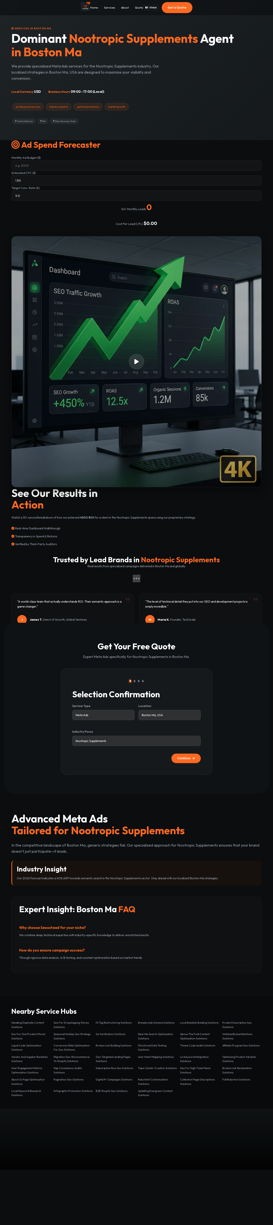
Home (94, 7)
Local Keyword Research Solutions (26, 1093)
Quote (139, 7)
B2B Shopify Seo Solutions (112, 1091)
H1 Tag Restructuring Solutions (114, 1022)
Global (151, 7)
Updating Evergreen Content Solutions (155, 1093)
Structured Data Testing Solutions (152, 1047)
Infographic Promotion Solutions (73, 1091)
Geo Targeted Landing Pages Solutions (113, 1059)
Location (144, 706)
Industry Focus (82, 731)
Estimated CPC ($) (23, 173)
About (125, 7)
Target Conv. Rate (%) (25, 188)
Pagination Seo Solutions (69, 1079)
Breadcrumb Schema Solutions (156, 1022)
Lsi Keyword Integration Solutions (194, 1059)
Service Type (81, 706)
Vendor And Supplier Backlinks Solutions (29, 1059)
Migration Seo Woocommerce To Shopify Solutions (72, 1059)
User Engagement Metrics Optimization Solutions (26, 1070)
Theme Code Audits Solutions (197, 1045)
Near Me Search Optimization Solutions (155, 1036)
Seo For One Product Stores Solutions (28, 1036)
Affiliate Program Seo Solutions (241, 1045)
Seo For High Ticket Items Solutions (195, 1070)
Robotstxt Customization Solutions (153, 1081)
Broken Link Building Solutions (114, 1045)
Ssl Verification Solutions (111, 1034)
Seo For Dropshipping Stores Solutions (71, 1025)
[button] (136, 361)
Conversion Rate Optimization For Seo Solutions (72, 1047)
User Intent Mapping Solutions (156, 1057)
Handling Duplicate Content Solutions (27, 1025)
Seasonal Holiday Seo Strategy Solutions (72, 1036)
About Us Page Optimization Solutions (28, 1081)
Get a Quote (177, 7)
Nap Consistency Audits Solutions (68, 1070)
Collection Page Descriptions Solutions (197, 1081)
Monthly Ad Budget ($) (26, 158)
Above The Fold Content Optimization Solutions (195, 1036)
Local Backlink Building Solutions (199, 1022)
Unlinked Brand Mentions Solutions (237, 1036)
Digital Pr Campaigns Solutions (114, 1079)
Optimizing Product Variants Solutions (239, 1059)
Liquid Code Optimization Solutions (26, 1047)
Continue (186, 758)
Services (109, 7)
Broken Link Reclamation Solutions (237, 1070)
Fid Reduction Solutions (236, 1079)
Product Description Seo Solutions (237, 1025)
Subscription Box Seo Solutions (114, 1068)
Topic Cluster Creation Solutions (157, 1068)
